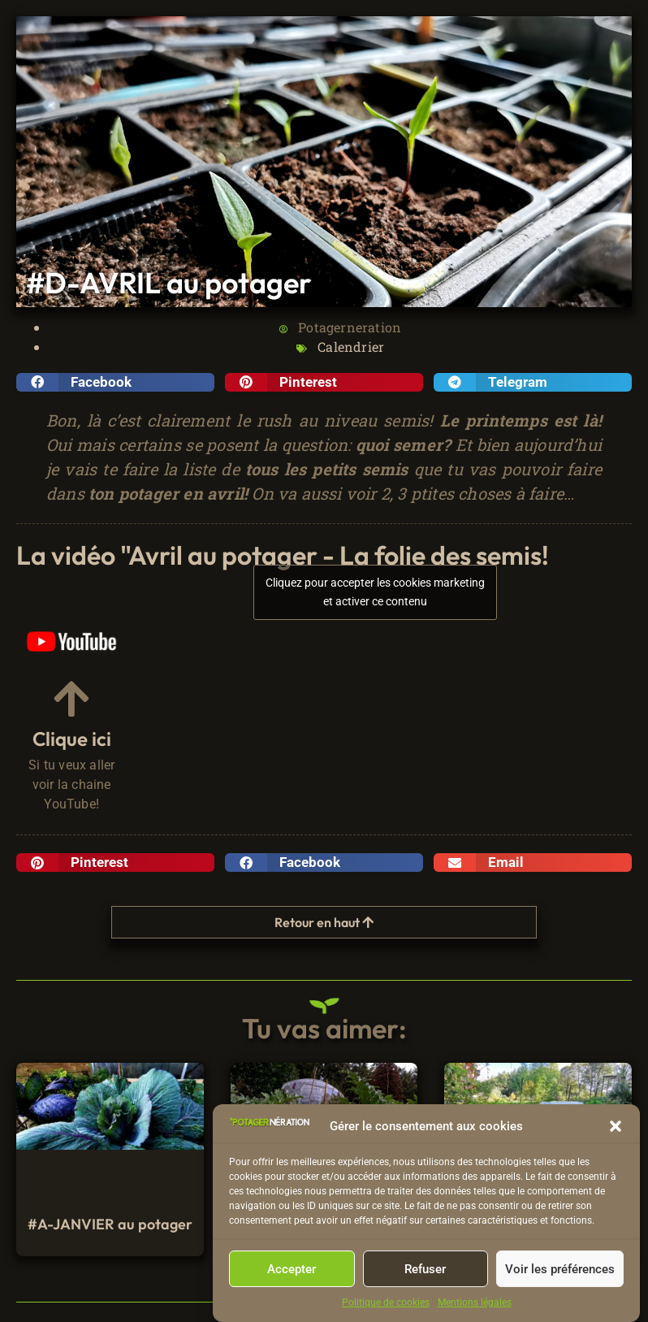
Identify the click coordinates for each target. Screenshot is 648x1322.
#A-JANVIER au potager (110, 1224)
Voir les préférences (560, 1272)
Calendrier (351, 346)
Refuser (425, 1272)
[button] (615, 1130)
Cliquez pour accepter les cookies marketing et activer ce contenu (375, 592)
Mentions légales (475, 1306)
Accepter (291, 1272)
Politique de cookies (386, 1306)
